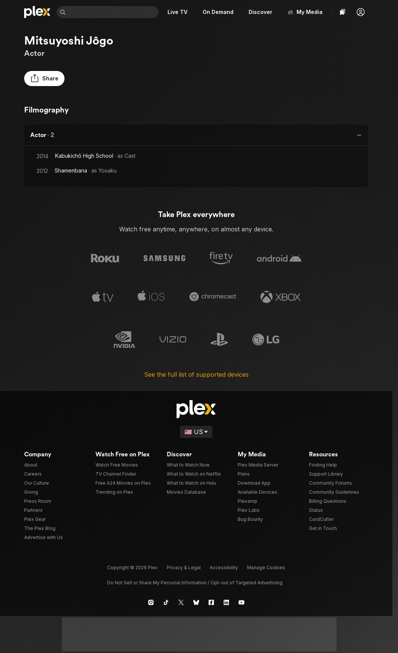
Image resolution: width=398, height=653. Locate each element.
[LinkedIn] (226, 602)
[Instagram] (150, 602)
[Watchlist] (342, 12)
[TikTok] (166, 602)
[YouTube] (241, 602)
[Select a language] (196, 432)
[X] (181, 602)
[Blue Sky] (196, 602)
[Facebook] (211, 602)
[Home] (37, 12)
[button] (360, 12)
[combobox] (113, 12)
